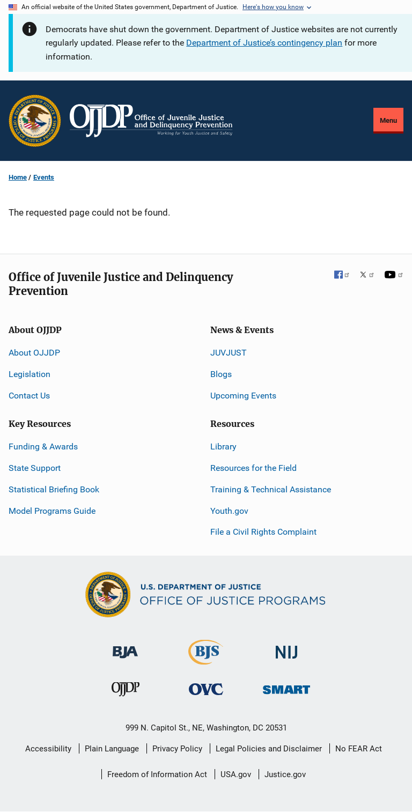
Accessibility (48, 749)
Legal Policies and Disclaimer (269, 749)
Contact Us (29, 395)
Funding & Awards (43, 446)
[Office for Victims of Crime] (206, 688)
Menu (388, 120)
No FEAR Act (358, 749)
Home (18, 177)
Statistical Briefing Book (54, 489)
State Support (35, 468)
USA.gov (235, 774)
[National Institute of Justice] (286, 648)
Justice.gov (285, 774)
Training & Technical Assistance (270, 489)
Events (43, 177)
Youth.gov (229, 511)
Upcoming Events (243, 395)
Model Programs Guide (52, 511)
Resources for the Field (253, 468)
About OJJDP (34, 353)
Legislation (29, 374)
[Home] (151, 120)
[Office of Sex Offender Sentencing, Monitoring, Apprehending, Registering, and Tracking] (286, 686)
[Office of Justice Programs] (35, 120)
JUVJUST (228, 353)
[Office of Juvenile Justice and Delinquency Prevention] (125, 691)
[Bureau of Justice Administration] (125, 647)
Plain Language (112, 749)
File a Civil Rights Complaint (263, 532)
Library (223, 446)
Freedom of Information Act (157, 774)
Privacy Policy (177, 749)
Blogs (221, 374)
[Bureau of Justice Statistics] (205, 660)
